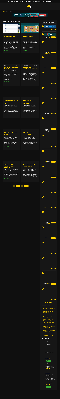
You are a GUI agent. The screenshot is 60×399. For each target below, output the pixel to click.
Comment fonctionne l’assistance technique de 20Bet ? (30, 76)
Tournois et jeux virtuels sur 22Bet (48, 335)
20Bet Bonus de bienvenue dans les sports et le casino (30, 117)
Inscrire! (53, 29)
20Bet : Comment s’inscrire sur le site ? (29, 156)
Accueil (4, 11)
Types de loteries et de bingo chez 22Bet (29, 196)
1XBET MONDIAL (28, 1)
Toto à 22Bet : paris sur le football (48, 310)
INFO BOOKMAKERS (37, 1)
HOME (8, 1)
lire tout (48, 360)
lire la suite (6, 50)
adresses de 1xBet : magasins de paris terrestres (9, 197)
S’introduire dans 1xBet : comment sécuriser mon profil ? (11, 117)
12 (24, 216)
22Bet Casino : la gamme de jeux (48, 319)
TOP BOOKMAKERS (14, 1)
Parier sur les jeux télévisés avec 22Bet (28, 37)
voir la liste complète (48, 302)
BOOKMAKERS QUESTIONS (48, 1)
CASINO (21, 1)
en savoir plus (48, 358)
